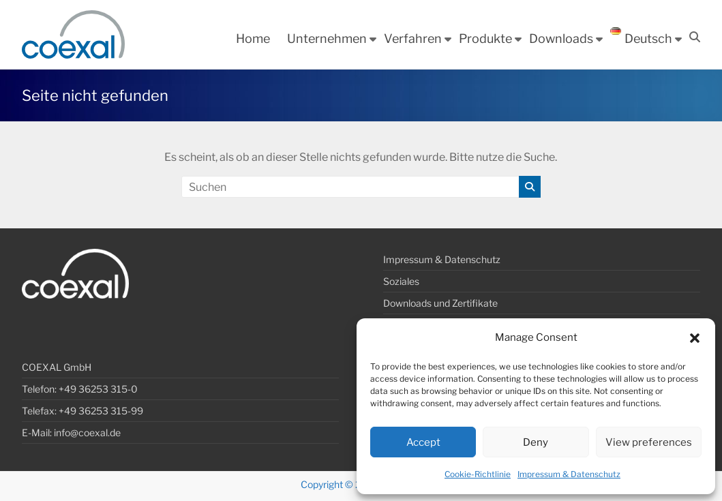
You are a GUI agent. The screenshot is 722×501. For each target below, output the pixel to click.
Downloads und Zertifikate (440, 303)
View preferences (648, 442)
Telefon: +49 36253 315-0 (80, 389)
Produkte (485, 38)
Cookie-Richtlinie (478, 474)
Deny (535, 442)
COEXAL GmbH (56, 367)
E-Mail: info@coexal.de (71, 432)
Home (253, 38)
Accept (423, 442)
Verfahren (413, 38)
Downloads (561, 38)
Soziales (401, 281)
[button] (695, 338)
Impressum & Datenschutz (568, 474)
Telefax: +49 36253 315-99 (82, 410)
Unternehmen (327, 38)
